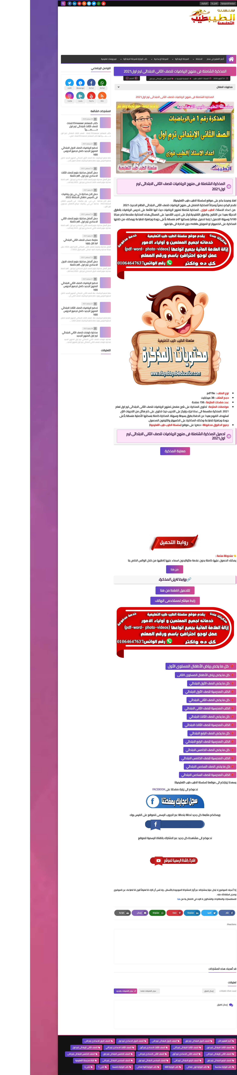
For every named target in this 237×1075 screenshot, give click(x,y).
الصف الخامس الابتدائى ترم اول (86, 1043)
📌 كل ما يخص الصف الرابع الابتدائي (182, 736)
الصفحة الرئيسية (190, 81)
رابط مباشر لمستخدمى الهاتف (145, 604)
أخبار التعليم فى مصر (185, 59)
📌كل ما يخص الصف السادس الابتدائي (180, 769)
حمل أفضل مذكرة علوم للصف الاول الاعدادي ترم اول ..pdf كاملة (49, 263)
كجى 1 (71, 1056)
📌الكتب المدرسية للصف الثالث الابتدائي (179, 728)
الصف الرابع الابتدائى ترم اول (189, 1049)
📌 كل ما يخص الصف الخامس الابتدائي (180, 753)
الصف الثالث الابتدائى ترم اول (189, 1036)
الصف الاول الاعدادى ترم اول (101, 1030)
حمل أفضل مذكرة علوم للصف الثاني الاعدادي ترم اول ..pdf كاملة (49, 220)
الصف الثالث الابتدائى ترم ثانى (155, 1036)
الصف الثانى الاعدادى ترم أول (155, 1043)
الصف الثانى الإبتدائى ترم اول (168, 81)
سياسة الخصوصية (198, 3)
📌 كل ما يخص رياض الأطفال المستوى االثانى (175, 678)
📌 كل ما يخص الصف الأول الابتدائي (181, 686)
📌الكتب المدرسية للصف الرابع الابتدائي (179, 745)
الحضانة (169, 59)
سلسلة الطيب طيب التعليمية (159, 203)
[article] (116, 943)
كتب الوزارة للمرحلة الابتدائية (105, 59)
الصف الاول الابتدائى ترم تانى (134, 1030)
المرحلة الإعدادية (131, 59)
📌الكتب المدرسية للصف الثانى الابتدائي (179, 711)
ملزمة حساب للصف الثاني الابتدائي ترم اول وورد (50, 241)
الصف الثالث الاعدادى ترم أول (122, 1036)
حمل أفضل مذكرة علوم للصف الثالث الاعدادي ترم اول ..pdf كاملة (49, 174)
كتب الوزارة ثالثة (141, 1056)
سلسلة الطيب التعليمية (173, 1072)
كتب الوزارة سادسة (193, 1056)
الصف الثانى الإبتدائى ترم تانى (188, 1043)
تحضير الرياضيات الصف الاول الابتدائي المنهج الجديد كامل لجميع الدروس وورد (49, 151)
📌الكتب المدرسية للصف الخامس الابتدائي (177, 761)
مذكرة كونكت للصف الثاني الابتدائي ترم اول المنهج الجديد (50, 334)
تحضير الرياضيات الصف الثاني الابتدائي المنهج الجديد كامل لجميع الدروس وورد (49, 286)
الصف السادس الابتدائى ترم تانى (86, 1049)
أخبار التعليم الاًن (194, 1030)
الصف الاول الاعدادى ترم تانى (67, 1030)
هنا (148, 902)
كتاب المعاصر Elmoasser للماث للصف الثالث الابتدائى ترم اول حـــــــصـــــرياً (52, 126)
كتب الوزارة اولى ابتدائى (166, 1056)
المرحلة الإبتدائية (152, 59)
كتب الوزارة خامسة (90, 1056)
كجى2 (57, 1056)
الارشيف (174, 3)
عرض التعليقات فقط (118, 980)
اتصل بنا (184, 3)
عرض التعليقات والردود (94, 980)
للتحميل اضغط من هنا (145, 593)
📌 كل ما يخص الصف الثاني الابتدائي (181, 703)
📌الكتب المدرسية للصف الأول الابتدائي (179, 695)
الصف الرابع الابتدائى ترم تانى (156, 1049)
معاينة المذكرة (145, 454)
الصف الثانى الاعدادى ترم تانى (121, 1043)
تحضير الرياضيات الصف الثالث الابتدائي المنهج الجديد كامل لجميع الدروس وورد (49, 311)
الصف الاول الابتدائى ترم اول (167, 1030)
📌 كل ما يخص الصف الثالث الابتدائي (181, 720)
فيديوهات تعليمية (78, 59)
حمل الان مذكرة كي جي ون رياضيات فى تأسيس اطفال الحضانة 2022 (49, 196)
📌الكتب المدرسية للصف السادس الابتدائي (177, 778)
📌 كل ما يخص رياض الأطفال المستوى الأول (171, 669)
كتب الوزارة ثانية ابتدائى (117, 1056)
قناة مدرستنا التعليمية (54, 1049)
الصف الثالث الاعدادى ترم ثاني (88, 1036)
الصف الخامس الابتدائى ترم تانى (51, 1043)
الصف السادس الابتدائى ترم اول (122, 1049)
